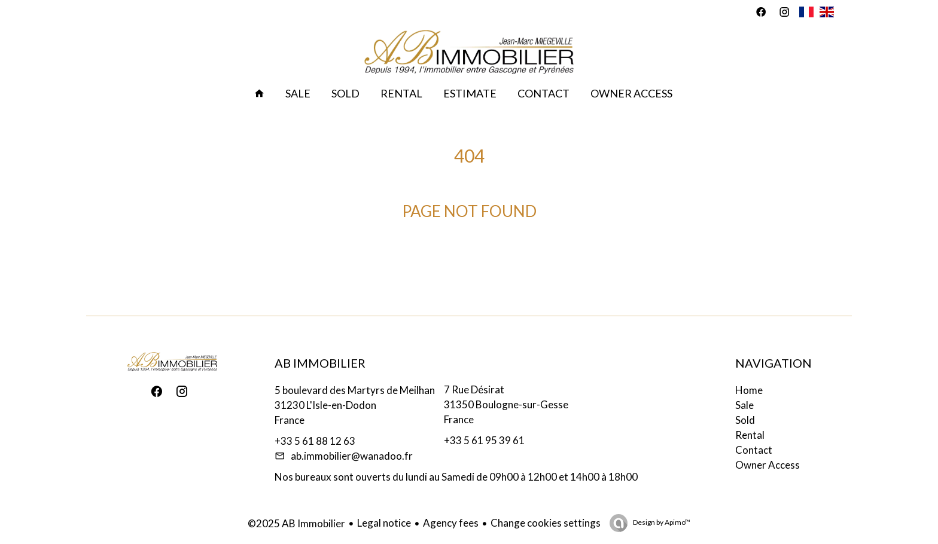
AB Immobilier (320, 363)
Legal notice (384, 523)
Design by (661, 522)
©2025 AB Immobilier (296, 523)
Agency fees (451, 523)
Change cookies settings (546, 523)
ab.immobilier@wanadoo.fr (352, 456)
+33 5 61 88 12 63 (315, 441)
